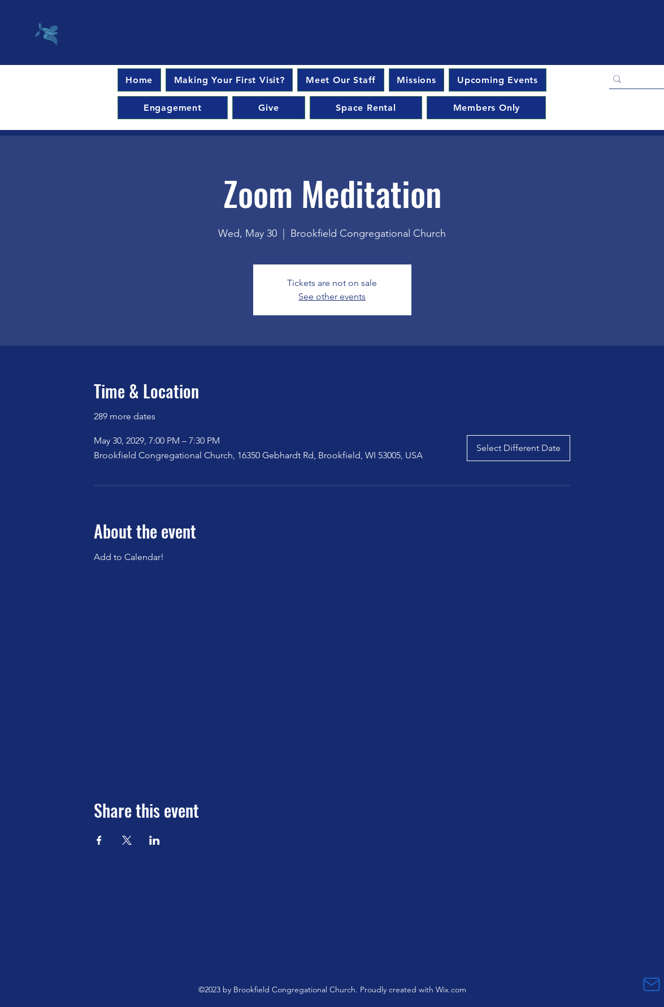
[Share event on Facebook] (99, 840)
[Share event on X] (126, 840)
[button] (497, 80)
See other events (332, 296)
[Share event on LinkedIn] (154, 840)
